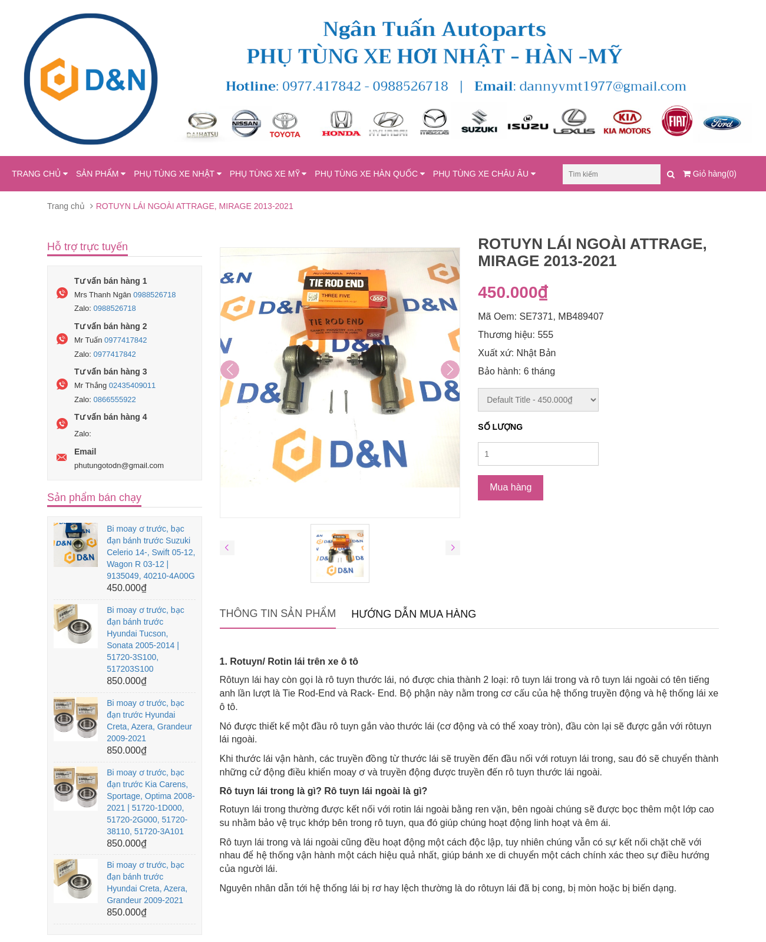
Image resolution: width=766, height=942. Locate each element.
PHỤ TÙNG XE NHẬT (178, 173)
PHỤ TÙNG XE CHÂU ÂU (484, 173)
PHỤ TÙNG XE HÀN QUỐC (370, 173)
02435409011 (132, 385)
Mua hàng (510, 487)
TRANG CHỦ (40, 173)
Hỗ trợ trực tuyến (87, 247)
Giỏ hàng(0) (710, 173)
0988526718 (154, 294)
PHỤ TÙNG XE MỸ (268, 173)
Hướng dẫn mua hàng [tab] (413, 614)
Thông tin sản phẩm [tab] (278, 613)
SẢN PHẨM (101, 173)
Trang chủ (66, 206)
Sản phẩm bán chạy (94, 497)
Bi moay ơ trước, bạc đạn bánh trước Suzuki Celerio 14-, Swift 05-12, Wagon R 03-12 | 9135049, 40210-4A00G (151, 552)
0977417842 (125, 340)
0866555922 (115, 399)
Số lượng (500, 427)
